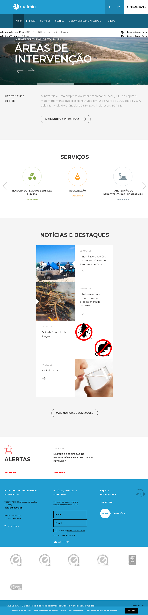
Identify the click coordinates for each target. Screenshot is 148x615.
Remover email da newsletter (64, 535)
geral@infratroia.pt (13, 507)
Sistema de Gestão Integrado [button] (85, 21)
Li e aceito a (71, 531)
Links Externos (29, 606)
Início (19, 21)
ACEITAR (131, 611)
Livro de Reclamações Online (53, 606)
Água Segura (12, 606)
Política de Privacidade (76, 531)
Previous (5, 186)
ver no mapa (11, 526)
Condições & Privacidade (83, 606)
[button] (20, 70)
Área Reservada (136, 7)
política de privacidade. (107, 610)
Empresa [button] (31, 21)
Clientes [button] (59, 21)
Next (144, 186)
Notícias (110, 21)
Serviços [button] (45, 21)
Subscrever (61, 541)
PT (119, 7)
